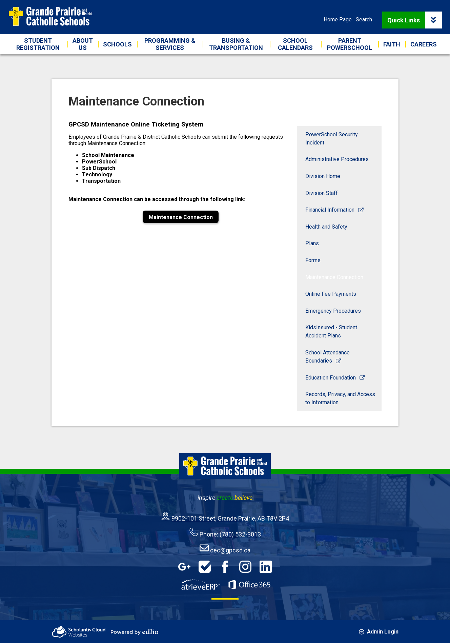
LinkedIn (265, 567)
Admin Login (378, 631)
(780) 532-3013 (240, 534)
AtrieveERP (201, 584)
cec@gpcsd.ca (230, 550)
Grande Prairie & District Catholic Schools (50, 16)
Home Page (338, 19)
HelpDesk (204, 567)
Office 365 (249, 584)
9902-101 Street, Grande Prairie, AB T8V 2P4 (230, 518)
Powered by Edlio (134, 631)
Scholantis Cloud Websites (79, 632)
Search (364, 19)
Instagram (245, 567)
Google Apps (184, 567)
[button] (82, 44)
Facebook (225, 567)
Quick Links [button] (414, 20)
